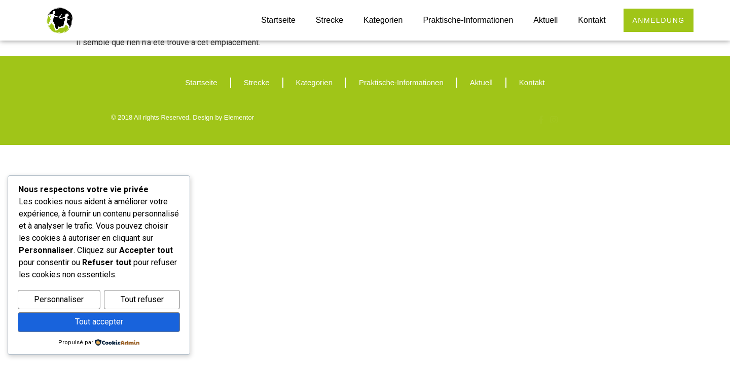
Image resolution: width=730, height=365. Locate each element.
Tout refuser (142, 300)
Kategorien (380, 20)
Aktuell (543, 20)
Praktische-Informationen (465, 20)
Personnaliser (59, 300)
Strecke (326, 20)
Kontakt (589, 20)
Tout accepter (99, 322)
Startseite (276, 20)
